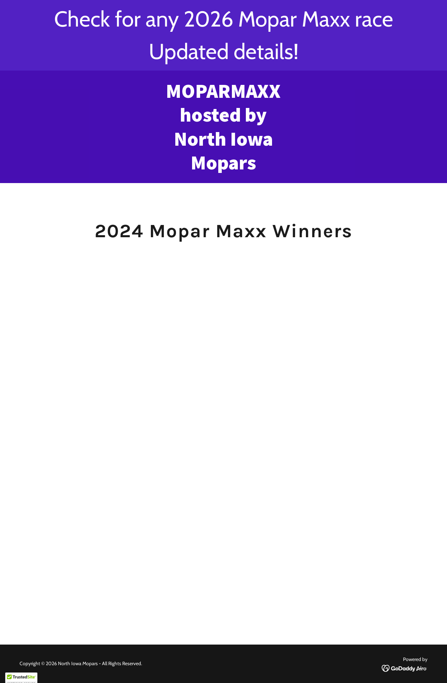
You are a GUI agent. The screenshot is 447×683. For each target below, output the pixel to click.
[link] (224, 167)
